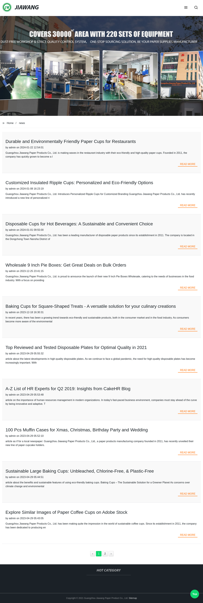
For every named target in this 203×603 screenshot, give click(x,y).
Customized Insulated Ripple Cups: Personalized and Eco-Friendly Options (79, 182)
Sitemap (133, 598)
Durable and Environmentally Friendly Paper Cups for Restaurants (71, 141)
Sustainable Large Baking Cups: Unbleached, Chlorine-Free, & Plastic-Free (80, 471)
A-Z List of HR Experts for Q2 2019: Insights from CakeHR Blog (68, 388)
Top (194, 593)
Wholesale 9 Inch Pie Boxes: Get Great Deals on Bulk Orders (66, 265)
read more (187, 164)
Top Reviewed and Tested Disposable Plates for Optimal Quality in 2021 (76, 347)
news (22, 123)
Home (10, 123)
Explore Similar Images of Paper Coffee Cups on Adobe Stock (66, 512)
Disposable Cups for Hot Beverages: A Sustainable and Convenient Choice (79, 223)
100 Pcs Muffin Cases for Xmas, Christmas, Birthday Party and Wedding (77, 429)
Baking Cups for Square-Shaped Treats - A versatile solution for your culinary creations (91, 306)
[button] (186, 8)
